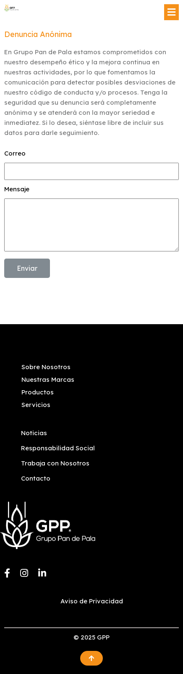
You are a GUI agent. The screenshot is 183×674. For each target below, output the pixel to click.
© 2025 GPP (91, 637)
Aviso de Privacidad (91, 601)
